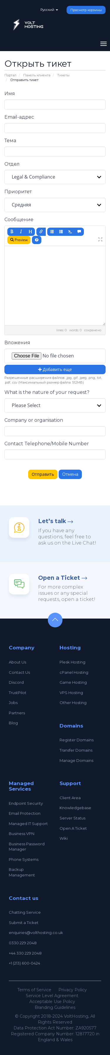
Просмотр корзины (86, 10)
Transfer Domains (76, 750)
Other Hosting (73, 702)
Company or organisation (33, 420)
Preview (19, 239)
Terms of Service (34, 989)
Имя (9, 93)
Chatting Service (25, 912)
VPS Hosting (71, 692)
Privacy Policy (72, 989)
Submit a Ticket (23, 922)
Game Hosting (73, 682)
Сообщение (18, 219)
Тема (10, 140)
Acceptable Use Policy (52, 1001)
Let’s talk (52, 521)
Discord (16, 682)
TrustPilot (17, 692)
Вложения (17, 342)
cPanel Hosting (74, 672)
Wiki (64, 838)
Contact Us (19, 672)
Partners (17, 712)
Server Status (72, 818)
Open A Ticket (73, 828)
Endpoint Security (26, 803)
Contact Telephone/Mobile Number (46, 443)
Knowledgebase (75, 807)
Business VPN (21, 833)
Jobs (13, 702)
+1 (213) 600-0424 (24, 963)
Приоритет (18, 191)
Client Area (70, 797)
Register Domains (77, 740)
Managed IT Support (28, 823)
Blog (13, 722)
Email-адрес (19, 117)
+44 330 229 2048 (25, 953)
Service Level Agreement (52, 995)
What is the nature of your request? (46, 392)
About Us (17, 662)
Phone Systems (23, 859)
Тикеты (63, 75)
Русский (49, 10)
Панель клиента (36, 75)
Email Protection (24, 813)
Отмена (70, 474)
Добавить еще (55, 369)
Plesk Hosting (72, 662)
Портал (10, 75)
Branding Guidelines (55, 1007)
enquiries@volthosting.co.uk (36, 932)
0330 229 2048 (23, 942)
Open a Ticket (59, 577)
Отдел (12, 164)
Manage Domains (76, 760)
